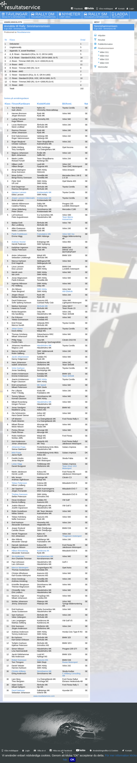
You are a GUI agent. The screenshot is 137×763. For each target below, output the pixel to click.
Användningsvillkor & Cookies (104, 751)
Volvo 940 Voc (68, 234)
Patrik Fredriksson (19, 234)
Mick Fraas (16, 453)
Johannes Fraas (18, 447)
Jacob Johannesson (20, 357)
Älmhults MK (42, 306)
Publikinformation (103, 44)
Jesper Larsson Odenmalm (23, 198)
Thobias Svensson (20, 494)
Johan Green (17, 329)
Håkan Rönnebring (20, 551)
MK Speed (41, 385)
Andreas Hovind (18, 242)
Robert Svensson (19, 660)
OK (72, 759)
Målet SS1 (103, 51)
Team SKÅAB (68, 376)
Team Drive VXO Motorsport (69, 467)
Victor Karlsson (18, 368)
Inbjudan (99, 35)
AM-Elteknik (67, 291)
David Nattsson (18, 690)
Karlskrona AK (43, 551)
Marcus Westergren (20, 568)
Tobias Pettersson (19, 483)
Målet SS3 (103, 59)
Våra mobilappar (104, 9)
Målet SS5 (103, 62)
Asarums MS (42, 660)
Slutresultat (101, 66)
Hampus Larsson (19, 192)
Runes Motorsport (70, 662)
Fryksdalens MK (44, 234)
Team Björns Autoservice (67, 218)
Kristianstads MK (44, 192)
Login (130, 9)
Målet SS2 (103, 55)
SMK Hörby (42, 289)
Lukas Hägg (17, 464)
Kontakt (120, 9)
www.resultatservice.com (44, 696)
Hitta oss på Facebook (61, 751)
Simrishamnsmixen (105, 26)
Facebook (77, 9)
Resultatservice (23, 32)
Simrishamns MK (44, 671)
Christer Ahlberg (18, 671)
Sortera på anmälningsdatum (16, 98)
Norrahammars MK (45, 556)
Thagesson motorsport (72, 536)
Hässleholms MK (44, 345)
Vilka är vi (40, 751)
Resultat (99, 39)
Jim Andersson (18, 556)
